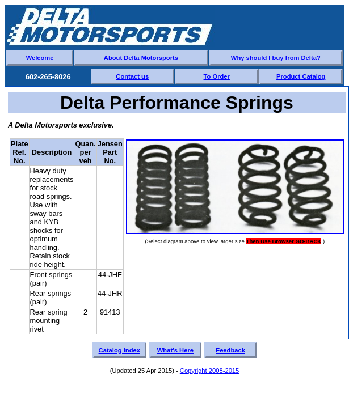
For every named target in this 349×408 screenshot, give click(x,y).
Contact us (132, 76)
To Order (217, 76)
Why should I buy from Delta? (276, 57)
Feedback (230, 350)
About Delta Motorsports (141, 57)
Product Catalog (300, 76)
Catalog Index (119, 350)
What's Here (175, 350)
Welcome (40, 57)
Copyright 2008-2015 (209, 370)
